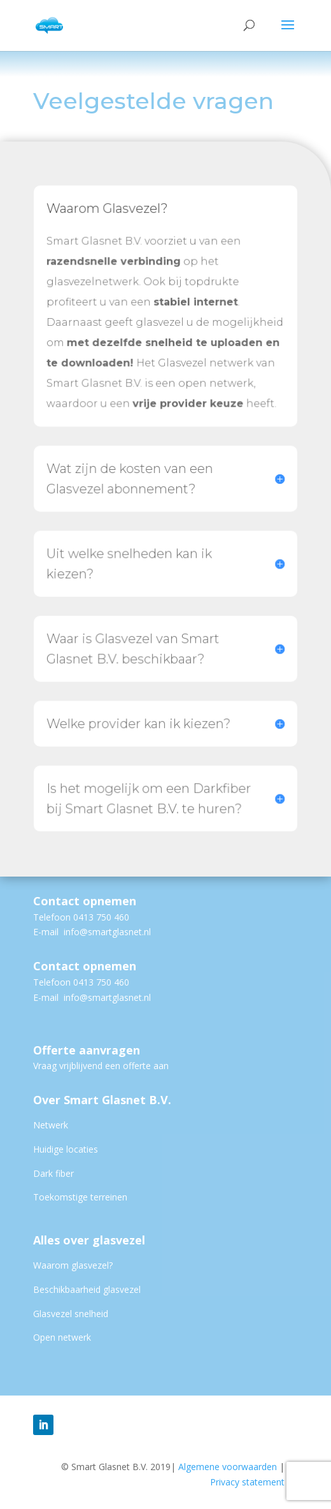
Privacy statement (247, 1482)
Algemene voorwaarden (231, 1467)
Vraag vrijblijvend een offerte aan (101, 1066)
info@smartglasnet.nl (107, 932)
